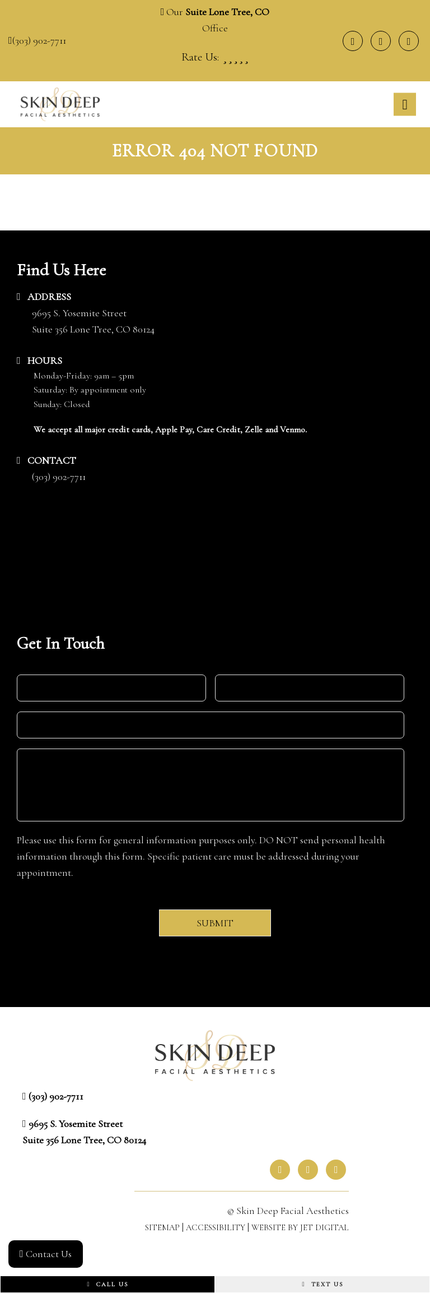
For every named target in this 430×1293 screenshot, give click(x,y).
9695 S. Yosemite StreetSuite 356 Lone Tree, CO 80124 (93, 321)
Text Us (322, 1284)
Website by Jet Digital (300, 1227)
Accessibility (215, 1227)
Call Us (107, 1284)
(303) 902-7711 (39, 40)
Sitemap (162, 1227)
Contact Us (46, 1254)
